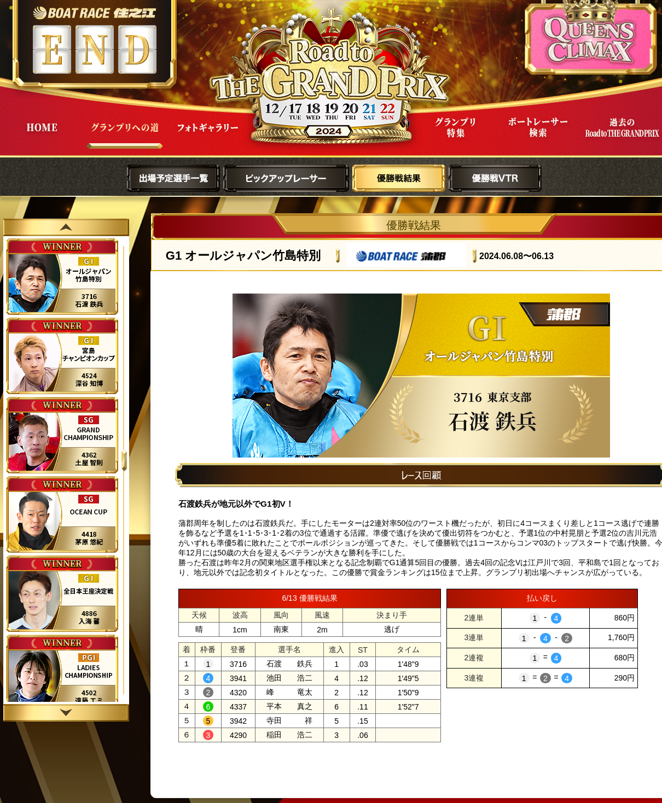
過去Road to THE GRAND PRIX (621, 136)
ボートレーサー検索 (538, 136)
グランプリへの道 (125, 136)
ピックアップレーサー (286, 178)
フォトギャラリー (208, 136)
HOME (41, 136)
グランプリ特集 (455, 136)
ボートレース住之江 (94, 12)
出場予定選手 (173, 178)
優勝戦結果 (399, 178)
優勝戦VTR (495, 178)
